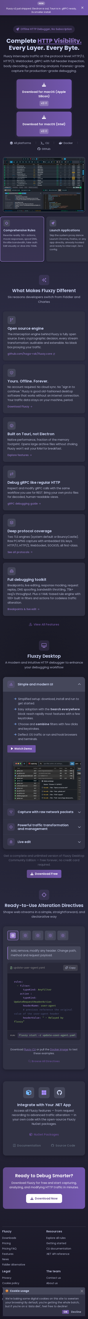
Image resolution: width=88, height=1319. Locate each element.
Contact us (53, 1278)
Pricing (6, 1243)
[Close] (82, 1291)
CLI (45, 143)
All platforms (20, 143)
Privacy (6, 1278)
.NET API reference (57, 1254)
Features (7, 1254)
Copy (70, 967)
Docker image (59, 1049)
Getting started (56, 1243)
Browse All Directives (44, 1061)
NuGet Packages (44, 1134)
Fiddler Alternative (13, 1264)
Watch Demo (21, 749)
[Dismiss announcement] (82, 7)
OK (65, 1312)
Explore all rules (56, 1238)
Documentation (27, 1145)
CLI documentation (58, 1248)
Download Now (44, 1198)
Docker (66, 143)
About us (52, 1283)
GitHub (43, 149)
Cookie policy (10, 1283)
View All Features (44, 624)
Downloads (9, 1238)
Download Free (44, 873)
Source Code (63, 1145)
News (5, 1259)
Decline (76, 1312)
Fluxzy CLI (30, 1049)
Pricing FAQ (9, 1248)
